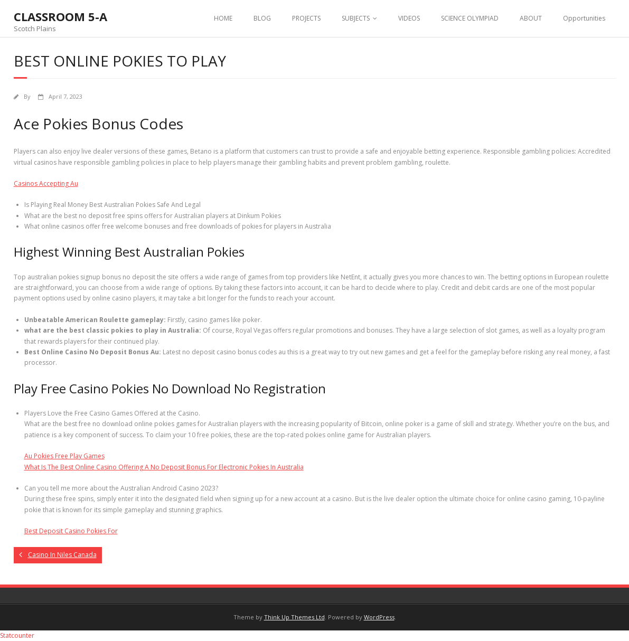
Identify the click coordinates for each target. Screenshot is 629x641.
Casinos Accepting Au (46, 183)
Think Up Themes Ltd (294, 617)
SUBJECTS (356, 18)
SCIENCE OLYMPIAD (470, 18)
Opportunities (584, 18)
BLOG (262, 18)
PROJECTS (306, 18)
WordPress (379, 617)
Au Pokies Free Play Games (64, 455)
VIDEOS (409, 18)
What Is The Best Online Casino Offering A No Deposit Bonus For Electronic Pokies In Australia (164, 467)
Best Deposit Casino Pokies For (71, 530)
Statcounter (17, 635)
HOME (223, 18)
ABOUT (531, 18)
